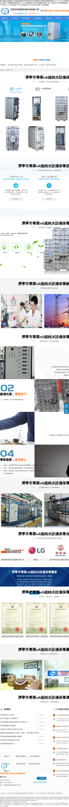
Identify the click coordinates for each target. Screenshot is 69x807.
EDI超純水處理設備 (34, 763)
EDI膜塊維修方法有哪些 (8, 725)
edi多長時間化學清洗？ (7, 743)
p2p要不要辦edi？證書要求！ (9, 718)
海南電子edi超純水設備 (42, 797)
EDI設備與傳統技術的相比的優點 (11, 736)
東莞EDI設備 (42, 793)
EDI (19, 11)
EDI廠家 (8, 70)
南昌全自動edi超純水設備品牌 (23, 798)
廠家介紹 (6, 771)
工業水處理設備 (20, 763)
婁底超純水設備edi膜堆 (17, 800)
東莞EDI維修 (51, 793)
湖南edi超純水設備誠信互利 (30, 800)
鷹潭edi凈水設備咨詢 (5, 800)
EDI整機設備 (38, 18)
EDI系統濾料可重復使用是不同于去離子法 (14, 722)
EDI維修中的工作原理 (7, 715)
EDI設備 (6, 763)
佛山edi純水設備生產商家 (56, 798)
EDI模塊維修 (47, 89)
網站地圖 (58, 793)
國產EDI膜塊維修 (21, 756)
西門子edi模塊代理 (36, 798)
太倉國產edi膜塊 (53, 797)
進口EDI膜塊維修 (34, 756)
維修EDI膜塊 (25, 18)
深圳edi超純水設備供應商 (9, 798)
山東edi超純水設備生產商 (29, 797)
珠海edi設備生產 (45, 798)
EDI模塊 (14, 18)
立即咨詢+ (16, 199)
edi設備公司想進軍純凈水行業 (10, 740)
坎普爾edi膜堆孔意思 (11, 797)
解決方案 (49, 18)
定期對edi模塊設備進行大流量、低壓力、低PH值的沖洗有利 (19, 733)
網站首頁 (5, 18)
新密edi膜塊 (20, 797)
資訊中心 (59, 18)
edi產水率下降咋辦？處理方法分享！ (12, 729)
